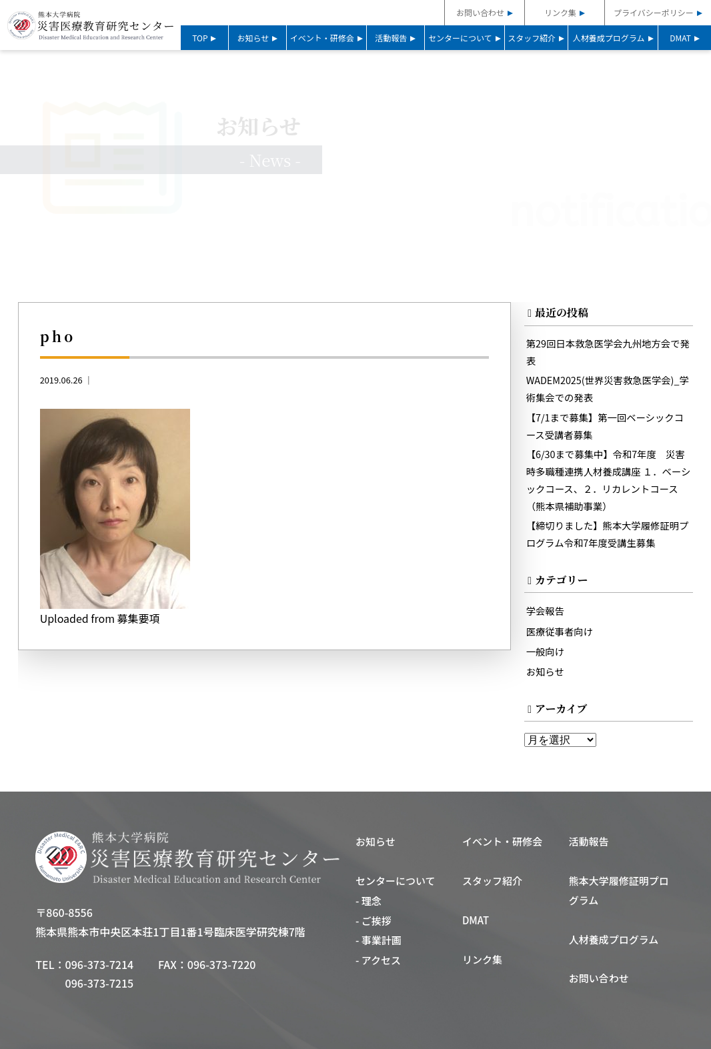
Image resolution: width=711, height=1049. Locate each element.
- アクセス (378, 961)
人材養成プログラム (609, 37)
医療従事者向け (560, 632)
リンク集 (560, 12)
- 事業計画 (379, 941)
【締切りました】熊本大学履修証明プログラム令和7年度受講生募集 (608, 534)
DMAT (680, 37)
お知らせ (253, 37)
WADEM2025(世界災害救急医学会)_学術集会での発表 (608, 389)
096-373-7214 (99, 965)
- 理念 (369, 902)
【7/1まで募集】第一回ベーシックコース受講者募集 (605, 425)
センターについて (460, 37)
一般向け (545, 652)
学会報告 (545, 612)
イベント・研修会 (322, 37)
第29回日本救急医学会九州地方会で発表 (608, 351)
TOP (199, 37)
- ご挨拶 (374, 921)
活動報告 (391, 37)
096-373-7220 (221, 965)
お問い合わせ (480, 12)
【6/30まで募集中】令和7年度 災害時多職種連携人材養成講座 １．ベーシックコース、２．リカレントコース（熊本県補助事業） (609, 480)
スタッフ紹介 (532, 37)
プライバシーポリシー (654, 12)
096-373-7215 (99, 984)
